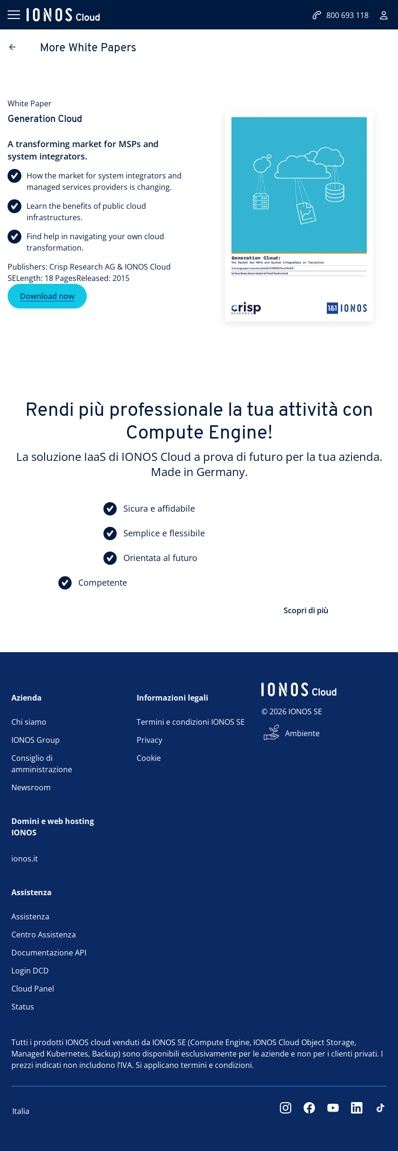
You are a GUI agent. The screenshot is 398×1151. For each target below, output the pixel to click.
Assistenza (30, 916)
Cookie (149, 758)
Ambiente (302, 733)
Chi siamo (28, 722)
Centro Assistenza (43, 934)
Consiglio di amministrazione (41, 764)
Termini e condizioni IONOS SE (191, 722)
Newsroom (31, 787)
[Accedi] (383, 15)
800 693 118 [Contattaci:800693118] (340, 15)
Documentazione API (48, 952)
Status (22, 1006)
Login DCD (30, 970)
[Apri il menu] (13, 15)
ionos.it (24, 858)
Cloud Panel (32, 988)
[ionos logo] (63, 14)
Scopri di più (306, 610)
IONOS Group (35, 740)
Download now (47, 297)
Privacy (149, 740)
